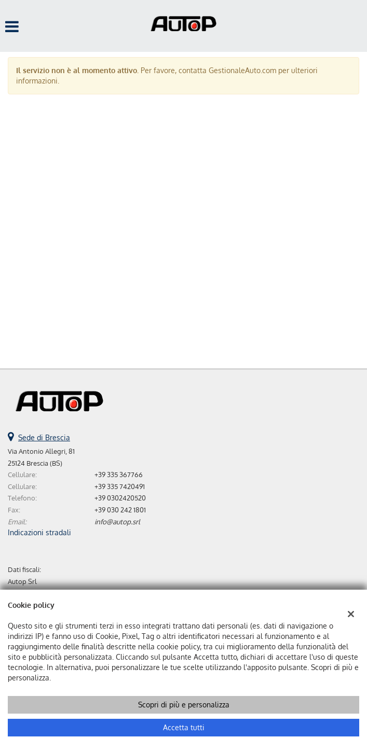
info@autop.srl (117, 521)
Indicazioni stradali (39, 532)
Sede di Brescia (44, 437)
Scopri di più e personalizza (183, 704)
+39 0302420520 (120, 497)
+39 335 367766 (118, 474)
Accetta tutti (184, 727)
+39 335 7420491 (119, 486)
